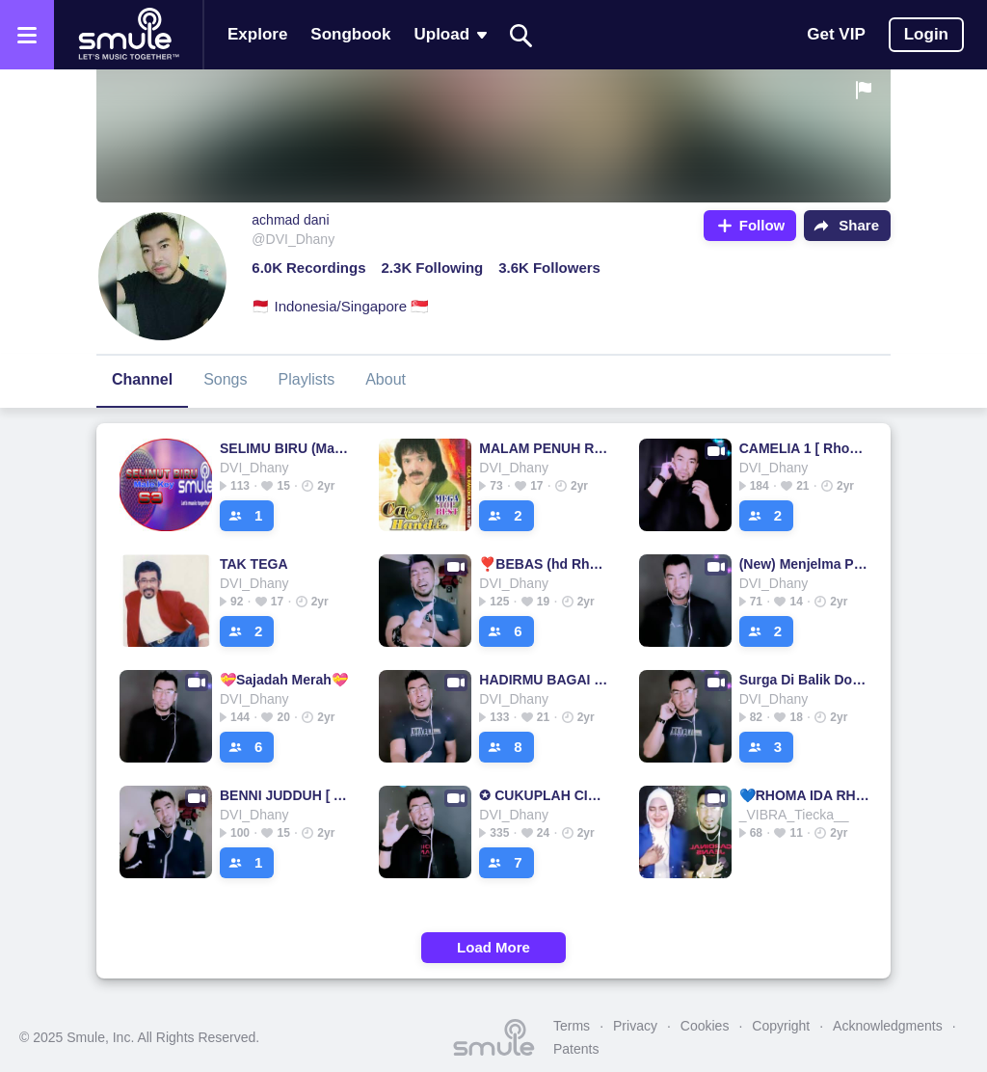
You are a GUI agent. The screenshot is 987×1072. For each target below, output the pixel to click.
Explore (257, 34)
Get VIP (836, 34)
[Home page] (128, 35)
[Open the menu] (27, 34)
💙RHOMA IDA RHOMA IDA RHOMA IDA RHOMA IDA (804, 795)
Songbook (350, 34)
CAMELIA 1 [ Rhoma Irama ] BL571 (804, 448)
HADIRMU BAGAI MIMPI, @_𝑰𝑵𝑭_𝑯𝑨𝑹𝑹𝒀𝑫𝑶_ (544, 679)
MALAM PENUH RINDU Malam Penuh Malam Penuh (544, 448)
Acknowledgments (888, 1025)
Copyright (781, 1025)
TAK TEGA (254, 564)
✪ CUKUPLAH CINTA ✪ (544, 795)
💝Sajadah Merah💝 (284, 679)
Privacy (635, 1025)
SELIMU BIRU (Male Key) (285, 448)
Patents (576, 1049)
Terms (571, 1025)
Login (926, 34)
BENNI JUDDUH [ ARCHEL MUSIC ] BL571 (285, 795)
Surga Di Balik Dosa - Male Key (804, 679)
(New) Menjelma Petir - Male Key (804, 564)
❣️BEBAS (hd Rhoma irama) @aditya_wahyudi (544, 564)
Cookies (705, 1025)
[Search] (521, 35)
